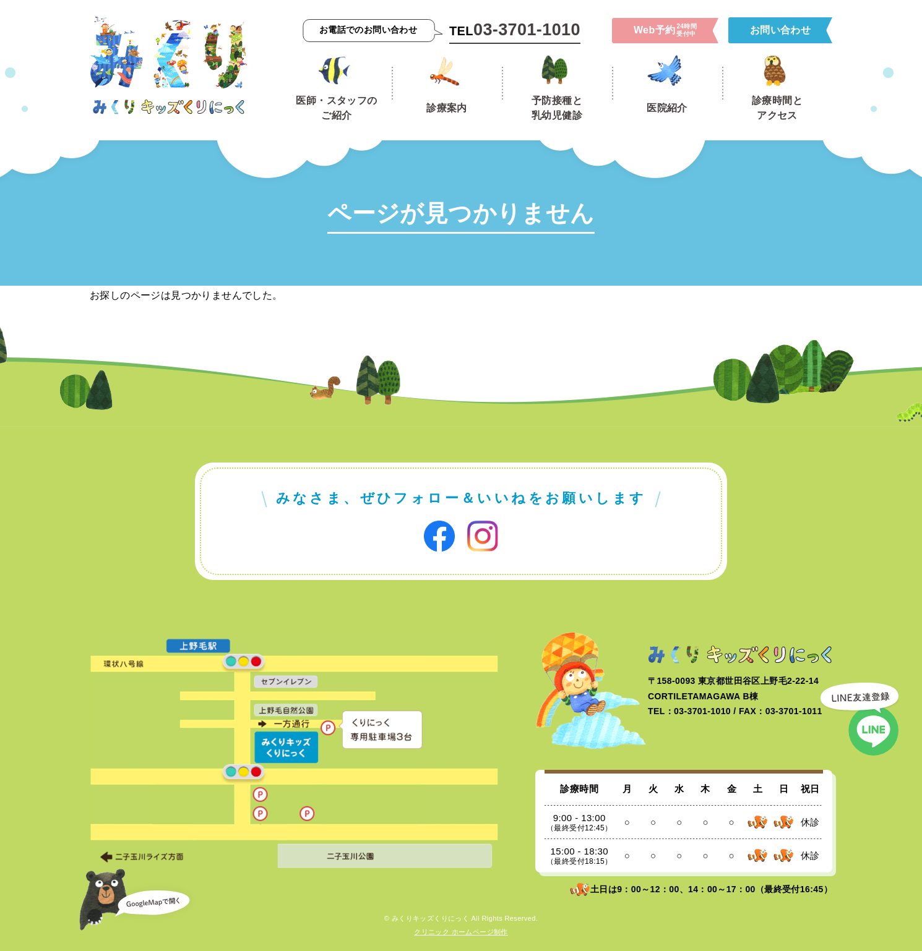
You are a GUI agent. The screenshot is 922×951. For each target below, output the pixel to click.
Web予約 (665, 30)
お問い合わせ (780, 30)
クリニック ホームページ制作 (461, 932)
